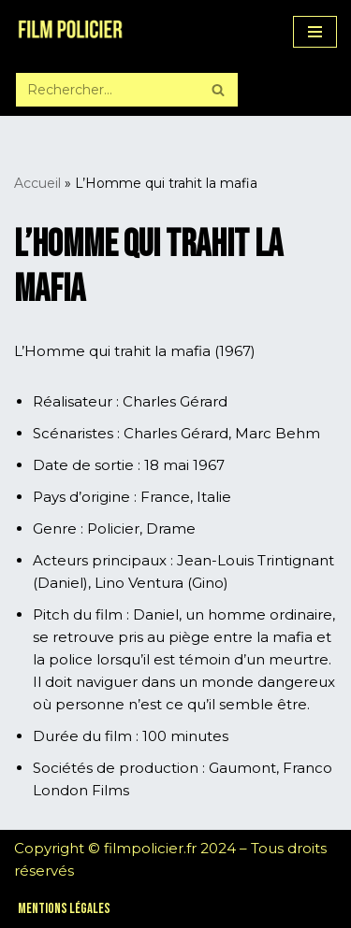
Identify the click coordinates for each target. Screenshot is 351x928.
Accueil (37, 183)
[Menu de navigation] (315, 32)
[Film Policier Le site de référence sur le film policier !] (70, 31)
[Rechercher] (105, 89)
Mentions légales (64, 909)
